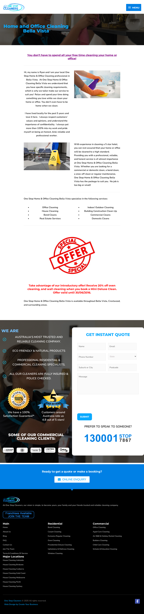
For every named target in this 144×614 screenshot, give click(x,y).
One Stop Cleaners (12, 600)
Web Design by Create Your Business (21, 604)
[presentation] (98, 405)
